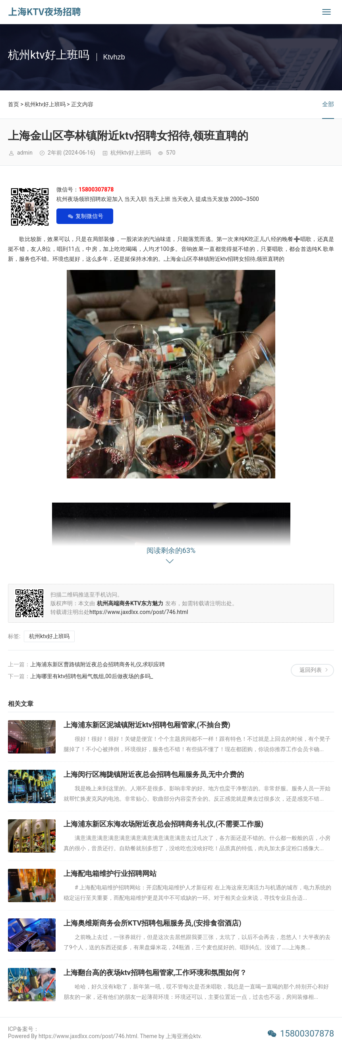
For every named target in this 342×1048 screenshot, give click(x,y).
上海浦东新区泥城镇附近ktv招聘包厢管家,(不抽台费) (147, 725)
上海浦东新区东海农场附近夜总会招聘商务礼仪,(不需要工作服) (163, 824)
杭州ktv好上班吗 (45, 104)
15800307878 (307, 1033)
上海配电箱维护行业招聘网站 (110, 873)
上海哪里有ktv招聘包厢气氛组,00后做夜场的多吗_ (91, 676)
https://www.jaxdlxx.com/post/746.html (138, 612)
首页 (13, 104)
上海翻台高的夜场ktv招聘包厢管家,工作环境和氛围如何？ (155, 972)
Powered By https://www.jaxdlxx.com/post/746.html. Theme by (87, 1036)
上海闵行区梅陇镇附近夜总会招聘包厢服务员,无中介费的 (154, 774)
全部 (328, 104)
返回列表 (310, 670)
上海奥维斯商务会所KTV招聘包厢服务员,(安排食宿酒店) (153, 923)
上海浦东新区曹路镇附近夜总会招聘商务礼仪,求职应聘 (97, 664)
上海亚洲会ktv (183, 1036)
